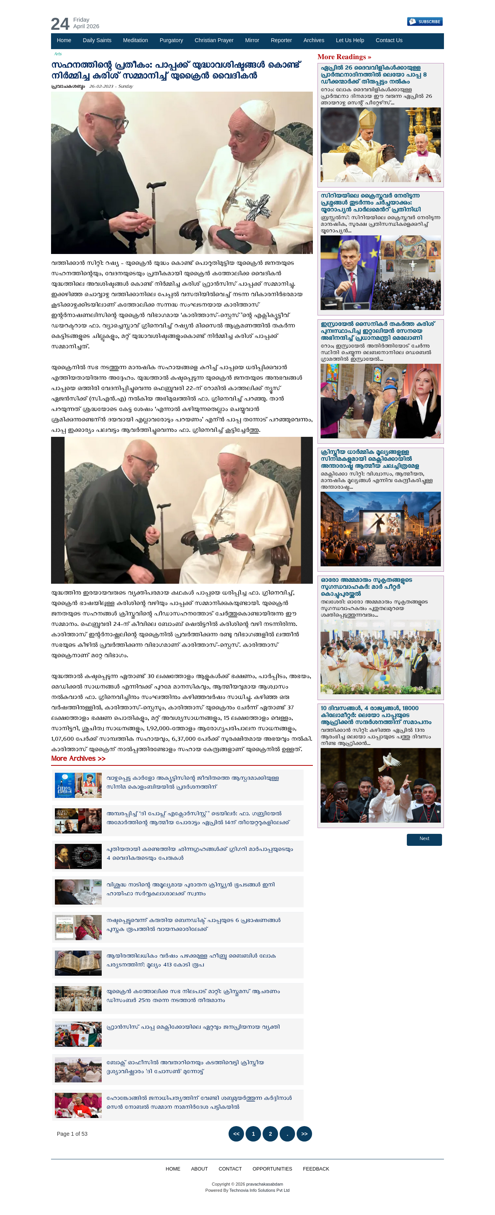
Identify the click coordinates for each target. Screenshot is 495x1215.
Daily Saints (97, 40)
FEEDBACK (316, 1169)
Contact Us (389, 40)
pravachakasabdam (264, 1184)
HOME (173, 1169)
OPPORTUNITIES (272, 1169)
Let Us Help (350, 40)
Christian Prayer (214, 40)
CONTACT (230, 1169)
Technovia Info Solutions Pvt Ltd (259, 1190)
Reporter (281, 40)
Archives (314, 40)
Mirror (252, 40)
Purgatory (171, 40)
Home (64, 40)
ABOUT (199, 1169)
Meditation (135, 40)
